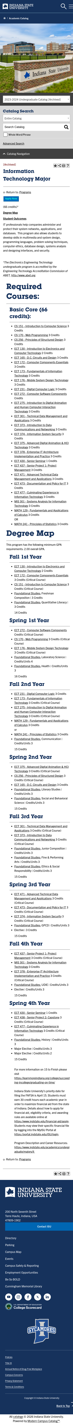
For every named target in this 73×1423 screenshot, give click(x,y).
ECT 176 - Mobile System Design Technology (41, 380)
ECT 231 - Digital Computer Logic (34, 389)
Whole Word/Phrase (20, 134)
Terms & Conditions (14, 1386)
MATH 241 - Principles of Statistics (35, 524)
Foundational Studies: (27, 593)
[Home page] (4, 18)
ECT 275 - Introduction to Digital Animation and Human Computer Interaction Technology (40, 407)
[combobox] (36, 99)
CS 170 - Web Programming (31, 335)
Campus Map (13, 1252)
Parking (9, 1245)
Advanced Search (13, 143)
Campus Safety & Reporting (22, 1265)
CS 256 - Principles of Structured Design (38, 339)
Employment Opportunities (21, 1272)
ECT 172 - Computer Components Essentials (41, 362)
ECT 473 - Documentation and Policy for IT (40, 483)
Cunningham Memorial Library (23, 1286)
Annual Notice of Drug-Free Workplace (23, 1368)
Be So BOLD (12, 1279)
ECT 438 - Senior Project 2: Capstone (36, 1017)
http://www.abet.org (23, 275)
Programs (25, 192)
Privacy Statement (14, 1380)
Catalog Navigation (18, 153)
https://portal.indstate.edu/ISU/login (36, 1134)
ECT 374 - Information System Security (37, 434)
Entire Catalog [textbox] (13, 118)
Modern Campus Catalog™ (43, 1421)
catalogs (18, 1416)
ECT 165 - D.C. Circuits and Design (35, 357)
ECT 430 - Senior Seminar (30, 461)
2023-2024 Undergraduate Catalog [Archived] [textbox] (33, 99)
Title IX (8, 1363)
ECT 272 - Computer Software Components (40, 394)
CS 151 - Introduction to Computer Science (40, 326)
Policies (8, 1357)
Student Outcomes (14, 218)
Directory (10, 1238)
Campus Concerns (14, 1374)
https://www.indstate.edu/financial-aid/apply (41, 1121)
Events (9, 1258)
